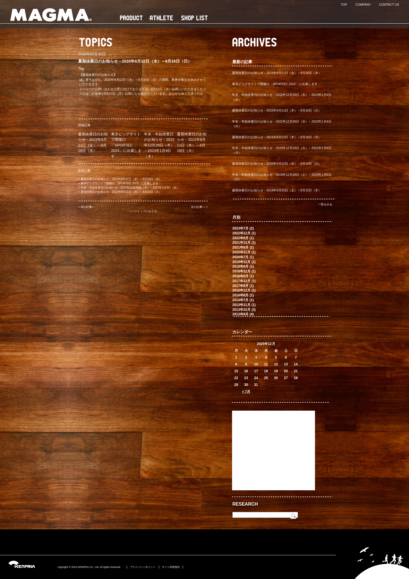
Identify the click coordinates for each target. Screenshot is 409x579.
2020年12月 (241, 252)
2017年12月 (241, 281)
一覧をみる (325, 204)
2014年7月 (240, 300)
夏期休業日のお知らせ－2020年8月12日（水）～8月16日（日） (276, 163)
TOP (344, 4)
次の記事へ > (199, 206)
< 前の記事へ (86, 206)
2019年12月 (241, 262)
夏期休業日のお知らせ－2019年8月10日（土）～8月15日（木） (276, 190)
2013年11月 (241, 305)
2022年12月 (241, 233)
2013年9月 (240, 314)
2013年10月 (241, 310)
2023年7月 (240, 228)
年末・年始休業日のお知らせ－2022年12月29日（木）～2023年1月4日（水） (159, 145)
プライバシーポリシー (142, 567)
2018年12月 (241, 271)
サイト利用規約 (171, 567)
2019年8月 (240, 266)
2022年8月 (240, 238)
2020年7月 (240, 257)
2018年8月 (240, 276)
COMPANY (363, 4)
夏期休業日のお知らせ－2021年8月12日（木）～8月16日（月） (276, 137)
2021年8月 (240, 247)
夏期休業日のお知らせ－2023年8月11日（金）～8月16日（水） (121, 179)
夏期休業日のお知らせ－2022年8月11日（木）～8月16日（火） (121, 191)
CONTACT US (389, 4)
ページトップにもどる (143, 211)
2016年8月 (240, 295)
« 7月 (246, 392)
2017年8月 (240, 286)
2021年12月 (241, 243)
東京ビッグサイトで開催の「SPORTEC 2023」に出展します (126, 145)
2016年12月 (241, 290)
